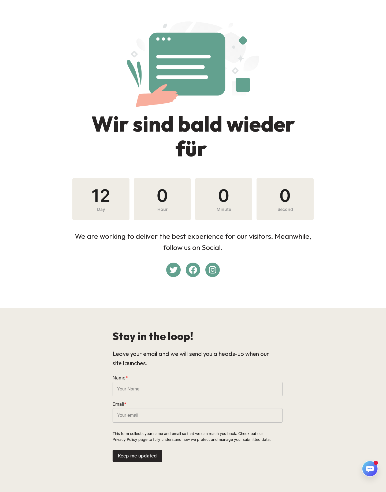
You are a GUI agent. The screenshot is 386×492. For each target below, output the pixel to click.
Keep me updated (137, 456)
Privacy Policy (125, 439)
